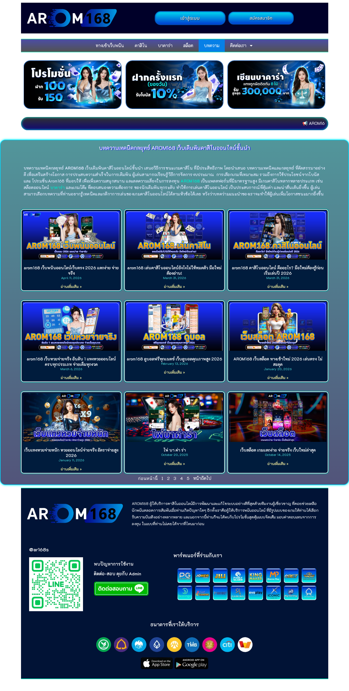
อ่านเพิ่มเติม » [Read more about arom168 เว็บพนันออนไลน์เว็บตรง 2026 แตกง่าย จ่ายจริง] (71, 286)
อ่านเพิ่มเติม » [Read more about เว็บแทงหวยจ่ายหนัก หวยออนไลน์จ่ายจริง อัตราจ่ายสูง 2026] (71, 469)
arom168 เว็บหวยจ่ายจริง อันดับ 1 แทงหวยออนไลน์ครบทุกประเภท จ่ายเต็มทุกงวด (71, 361)
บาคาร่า (165, 45)
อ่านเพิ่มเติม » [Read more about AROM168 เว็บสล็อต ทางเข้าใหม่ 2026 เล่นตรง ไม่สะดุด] (277, 377)
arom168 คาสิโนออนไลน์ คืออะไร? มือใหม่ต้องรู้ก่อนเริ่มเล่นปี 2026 (278, 270)
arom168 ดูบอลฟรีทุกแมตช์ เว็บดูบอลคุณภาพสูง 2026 (174, 359)
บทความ (211, 45)
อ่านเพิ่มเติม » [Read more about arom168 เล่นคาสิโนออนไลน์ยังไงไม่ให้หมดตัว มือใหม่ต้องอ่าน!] (174, 286)
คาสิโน (141, 45)
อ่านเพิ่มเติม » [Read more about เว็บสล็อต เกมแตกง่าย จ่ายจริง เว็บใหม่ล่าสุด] (277, 463)
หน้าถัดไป (202, 478)
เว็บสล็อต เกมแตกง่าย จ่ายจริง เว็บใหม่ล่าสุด (278, 450)
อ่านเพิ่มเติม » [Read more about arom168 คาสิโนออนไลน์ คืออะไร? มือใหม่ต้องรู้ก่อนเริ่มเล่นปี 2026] (277, 286)
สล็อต (188, 45)
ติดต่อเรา (241, 45)
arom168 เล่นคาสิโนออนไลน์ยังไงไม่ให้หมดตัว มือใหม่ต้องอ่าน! (174, 270)
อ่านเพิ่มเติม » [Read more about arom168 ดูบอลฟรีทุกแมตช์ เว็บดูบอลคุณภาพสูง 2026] (174, 372)
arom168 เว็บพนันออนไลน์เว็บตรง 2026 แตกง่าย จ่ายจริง (71, 270)
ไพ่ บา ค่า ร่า (174, 450)
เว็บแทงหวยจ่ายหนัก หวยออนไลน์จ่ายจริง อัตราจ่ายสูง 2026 (71, 452)
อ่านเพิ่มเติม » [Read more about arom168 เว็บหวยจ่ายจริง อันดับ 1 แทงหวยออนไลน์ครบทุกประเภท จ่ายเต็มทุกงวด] (71, 377)
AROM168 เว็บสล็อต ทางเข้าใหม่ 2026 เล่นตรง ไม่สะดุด (277, 361)
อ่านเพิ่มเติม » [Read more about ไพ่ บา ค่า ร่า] (174, 463)
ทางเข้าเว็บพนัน (110, 45)
